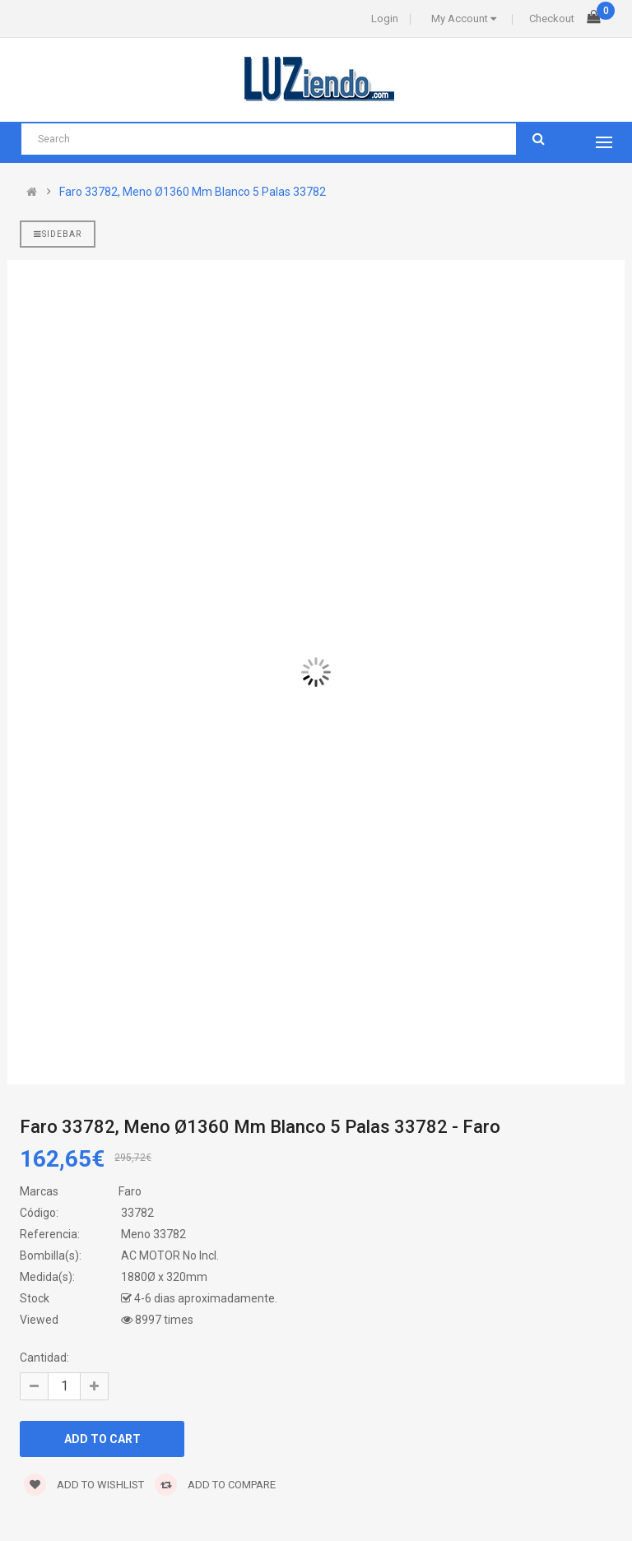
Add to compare (215, 1484)
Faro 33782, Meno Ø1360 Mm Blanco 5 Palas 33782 (192, 191)
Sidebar (57, 234)
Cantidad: (44, 1357)
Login (384, 18)
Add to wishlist (84, 1484)
